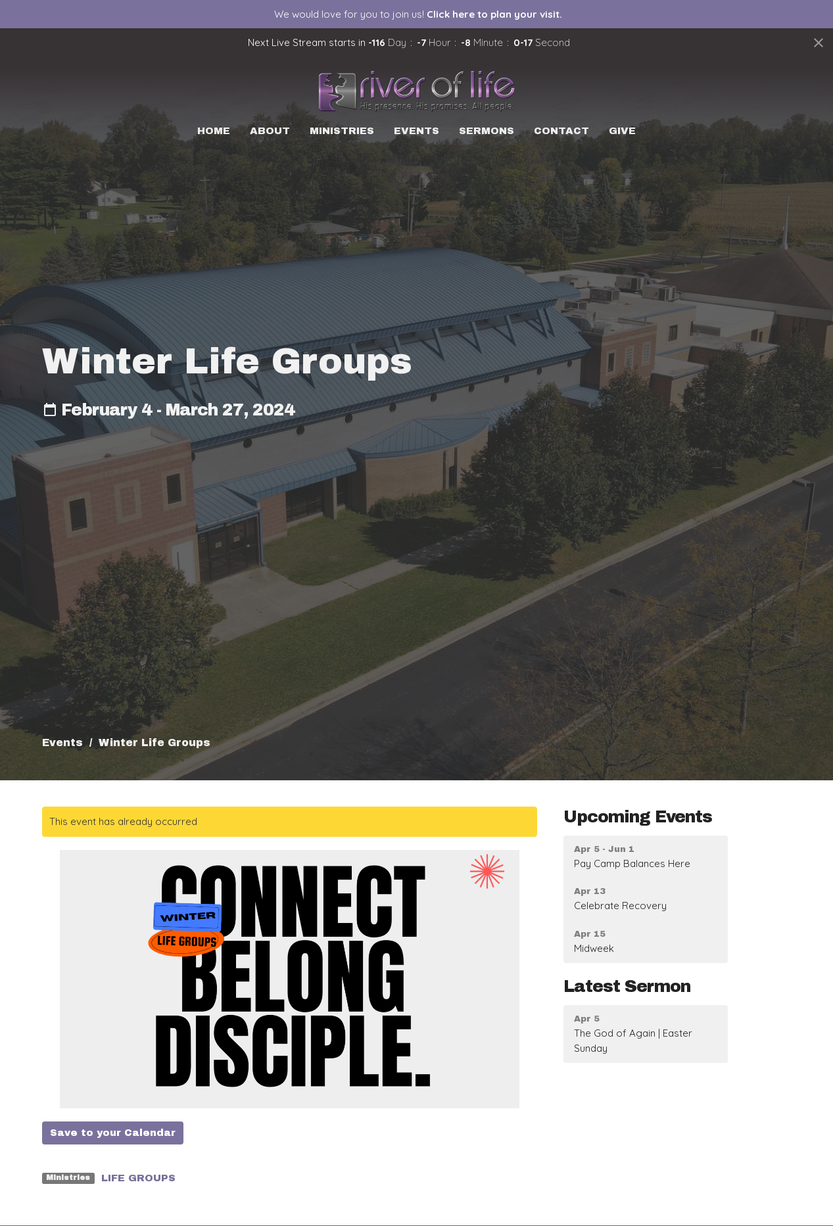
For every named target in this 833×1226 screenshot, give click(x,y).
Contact (561, 131)
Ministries (342, 131)
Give (622, 131)
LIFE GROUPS (138, 1178)
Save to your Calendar (113, 1132)
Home (213, 131)
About (270, 131)
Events (416, 131)
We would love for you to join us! (418, 14)
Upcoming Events (637, 817)
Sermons (486, 131)
